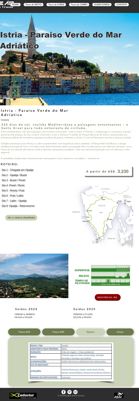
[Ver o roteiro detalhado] (21, 218)
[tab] (24, 331)
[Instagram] (75, 392)
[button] (34, 276)
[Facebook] (63, 392)
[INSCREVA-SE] (107, 297)
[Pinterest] (69, 392)
